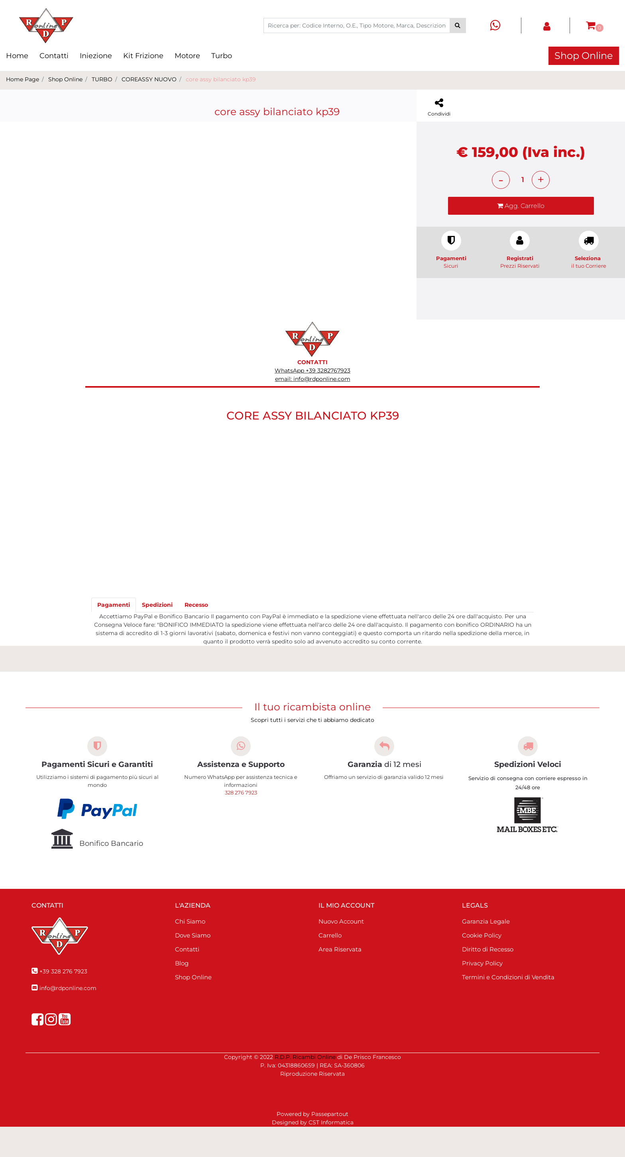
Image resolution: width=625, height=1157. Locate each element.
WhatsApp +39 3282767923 (312, 400)
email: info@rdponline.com (312, 409)
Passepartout (329, 1144)
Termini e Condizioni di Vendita (508, 1007)
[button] (458, 25)
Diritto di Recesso (487, 979)
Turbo (221, 55)
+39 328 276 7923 (63, 1001)
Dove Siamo (192, 965)
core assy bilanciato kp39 (221, 79)
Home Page (22, 79)
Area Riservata (340, 979)
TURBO (102, 79)
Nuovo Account (341, 951)
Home (17, 55)
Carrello (330, 965)
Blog (182, 993)
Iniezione (96, 55)
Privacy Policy (482, 993)
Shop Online (583, 55)
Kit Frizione (143, 55)
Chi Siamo (190, 951)
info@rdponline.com (67, 1018)
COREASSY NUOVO (149, 79)
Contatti (54, 55)
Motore (187, 55)
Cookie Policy (481, 965)
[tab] (113, 635)
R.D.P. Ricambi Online (305, 1087)
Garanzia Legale (486, 951)
